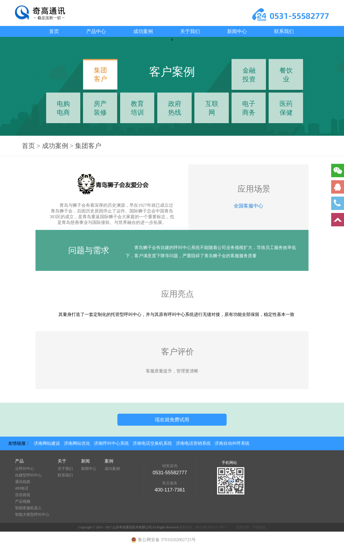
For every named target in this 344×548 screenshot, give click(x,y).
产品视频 (22, 501)
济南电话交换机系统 (152, 443)
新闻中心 (237, 31)
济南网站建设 (47, 443)
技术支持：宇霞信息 (251, 527)
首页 (54, 31)
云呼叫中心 (24, 469)
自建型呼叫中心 (28, 475)
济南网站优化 (77, 443)
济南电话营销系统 (193, 443)
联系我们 (284, 31)
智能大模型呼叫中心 (32, 515)
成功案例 (143, 31)
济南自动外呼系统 (232, 443)
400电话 (21, 488)
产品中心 (96, 31)
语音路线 (22, 495)
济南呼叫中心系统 (111, 443)
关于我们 (190, 31)
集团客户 (88, 145)
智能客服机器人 (28, 508)
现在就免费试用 (172, 419)
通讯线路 (22, 482)
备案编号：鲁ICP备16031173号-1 (202, 527)
